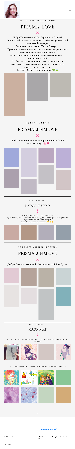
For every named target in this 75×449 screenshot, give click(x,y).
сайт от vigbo (7, 444)
